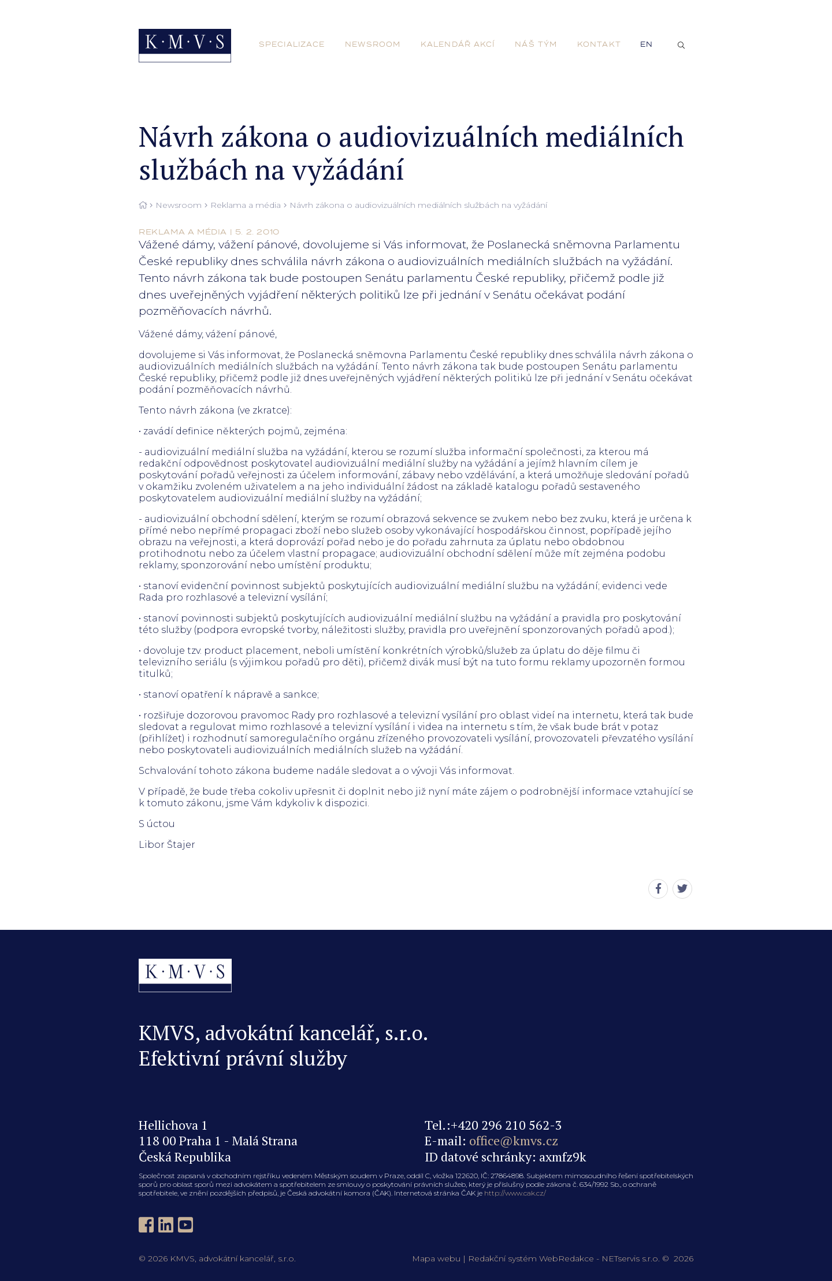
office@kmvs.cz (513, 1140)
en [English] (646, 44)
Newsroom (178, 205)
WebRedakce (566, 1258)
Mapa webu (436, 1258)
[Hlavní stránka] (143, 205)
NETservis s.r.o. (630, 1258)
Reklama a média (245, 205)
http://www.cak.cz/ (515, 1193)
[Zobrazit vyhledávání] (681, 45)
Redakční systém (502, 1258)
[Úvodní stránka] (185, 45)
